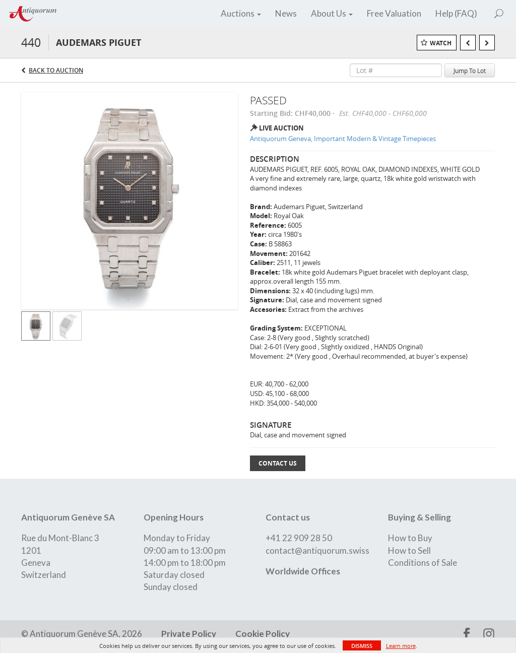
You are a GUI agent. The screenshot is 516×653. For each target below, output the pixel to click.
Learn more (401, 645)
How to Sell (409, 550)
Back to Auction (56, 70)
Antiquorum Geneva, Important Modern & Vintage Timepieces (343, 138)
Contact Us (278, 463)
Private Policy (188, 633)
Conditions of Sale (422, 562)
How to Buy (410, 538)
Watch (441, 43)
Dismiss (361, 645)
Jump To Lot (470, 71)
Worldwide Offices (303, 571)
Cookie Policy (262, 633)
